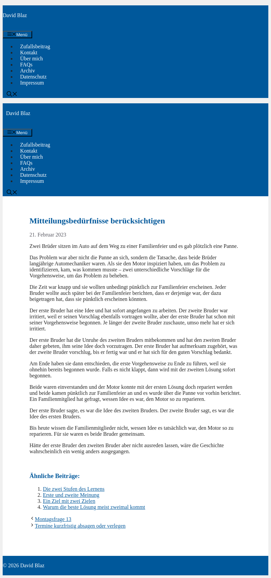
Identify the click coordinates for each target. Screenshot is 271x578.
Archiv (27, 70)
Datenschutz (33, 77)
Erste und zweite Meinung (71, 495)
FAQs (26, 64)
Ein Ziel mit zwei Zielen (69, 501)
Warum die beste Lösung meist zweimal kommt (94, 507)
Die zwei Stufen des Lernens (74, 489)
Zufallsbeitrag (35, 46)
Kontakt (29, 52)
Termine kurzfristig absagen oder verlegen (80, 526)
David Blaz (15, 15)
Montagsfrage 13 (53, 519)
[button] (12, 95)
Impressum (32, 83)
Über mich (31, 58)
